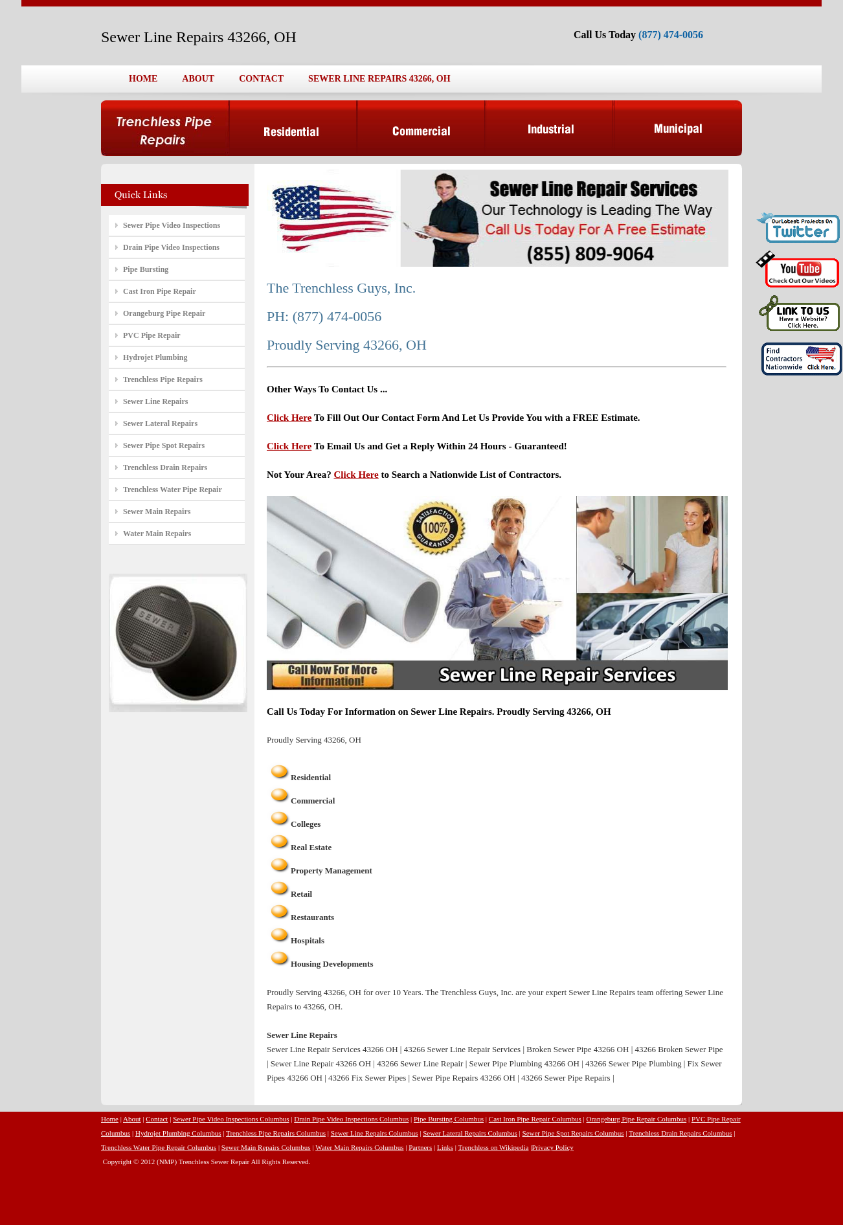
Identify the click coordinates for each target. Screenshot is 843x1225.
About (132, 1119)
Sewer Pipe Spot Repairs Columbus (573, 1133)
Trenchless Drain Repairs (165, 467)
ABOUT (198, 79)
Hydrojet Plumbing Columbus (178, 1133)
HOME (143, 79)
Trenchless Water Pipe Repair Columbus (158, 1147)
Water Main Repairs (157, 533)
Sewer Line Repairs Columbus (374, 1133)
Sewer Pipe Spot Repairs (164, 445)
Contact (157, 1119)
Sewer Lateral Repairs (160, 423)
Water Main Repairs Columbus (359, 1147)
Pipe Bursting (145, 269)
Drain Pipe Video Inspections (171, 247)
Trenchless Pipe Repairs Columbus (276, 1133)
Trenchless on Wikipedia (493, 1147)
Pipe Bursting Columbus (449, 1119)
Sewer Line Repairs (155, 401)
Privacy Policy (552, 1147)
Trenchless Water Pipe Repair (172, 489)
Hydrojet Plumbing (155, 357)
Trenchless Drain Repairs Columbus (680, 1133)
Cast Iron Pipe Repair (159, 291)
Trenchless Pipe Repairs (163, 379)
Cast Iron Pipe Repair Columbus (535, 1119)
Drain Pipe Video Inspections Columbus (351, 1119)
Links (445, 1147)
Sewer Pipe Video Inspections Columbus (231, 1119)
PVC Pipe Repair (152, 335)
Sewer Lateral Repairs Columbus (470, 1133)
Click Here (289, 417)
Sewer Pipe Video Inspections (171, 225)
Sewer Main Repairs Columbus (266, 1147)
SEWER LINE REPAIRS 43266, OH (379, 79)
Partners (420, 1147)
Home (109, 1119)
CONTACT (261, 79)
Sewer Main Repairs (156, 511)
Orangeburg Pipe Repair (164, 313)
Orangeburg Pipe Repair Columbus (637, 1119)
